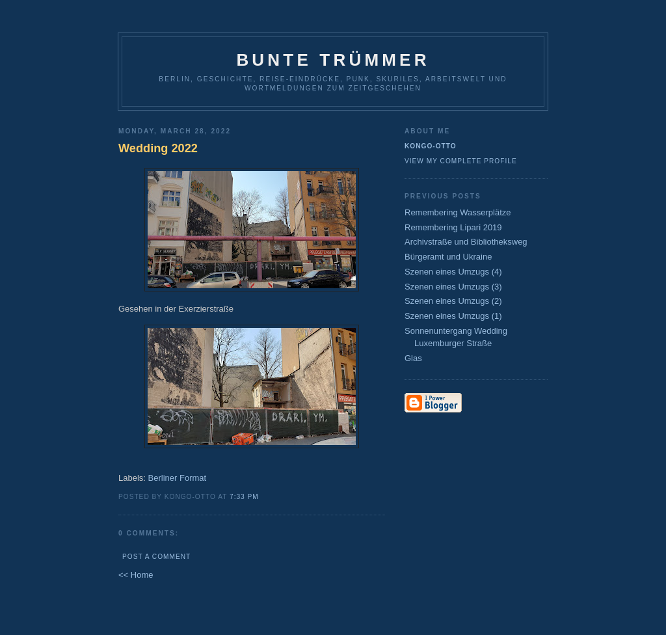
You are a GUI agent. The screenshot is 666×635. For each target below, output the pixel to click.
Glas (413, 358)
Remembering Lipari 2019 (453, 227)
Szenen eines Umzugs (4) (453, 272)
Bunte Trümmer (332, 60)
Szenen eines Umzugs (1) (453, 316)
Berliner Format (177, 478)
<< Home (135, 575)
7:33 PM (244, 496)
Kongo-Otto (431, 146)
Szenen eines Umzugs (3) (453, 286)
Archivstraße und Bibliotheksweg (466, 242)
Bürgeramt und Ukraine (448, 257)
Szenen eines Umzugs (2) (453, 301)
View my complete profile (461, 161)
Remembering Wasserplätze (458, 212)
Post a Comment (156, 556)
